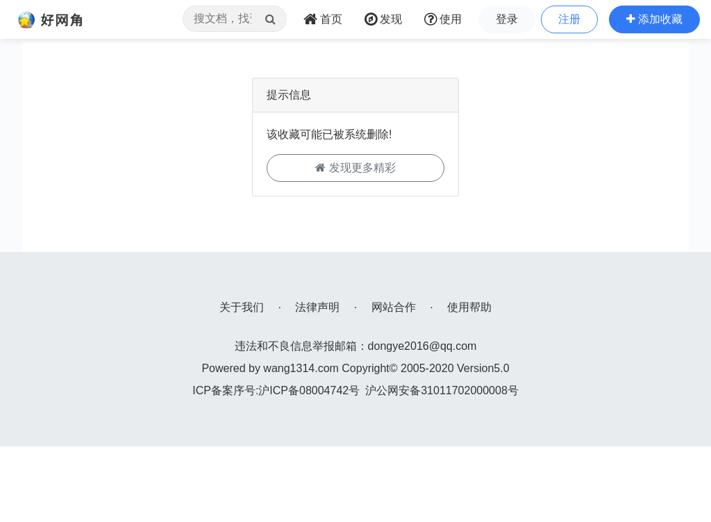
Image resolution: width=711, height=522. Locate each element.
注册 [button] (569, 19)
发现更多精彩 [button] (355, 168)
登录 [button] (507, 19)
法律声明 (317, 307)
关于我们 (241, 307)
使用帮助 (469, 307)
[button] (654, 19)
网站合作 (393, 307)
